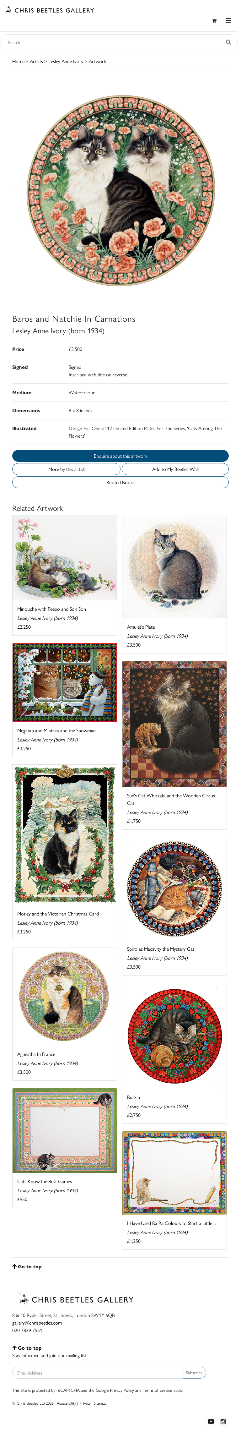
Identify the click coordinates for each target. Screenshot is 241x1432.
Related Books (120, 482)
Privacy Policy (122, 1390)
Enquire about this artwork (120, 455)
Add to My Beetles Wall (175, 469)
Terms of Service (157, 1390)
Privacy (84, 1403)
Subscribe (194, 1372)
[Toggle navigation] (228, 20)
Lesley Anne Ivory (65, 61)
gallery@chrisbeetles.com (37, 1322)
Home (18, 61)
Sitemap (100, 1403)
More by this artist (66, 469)
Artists (36, 61)
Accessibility (66, 1403)
